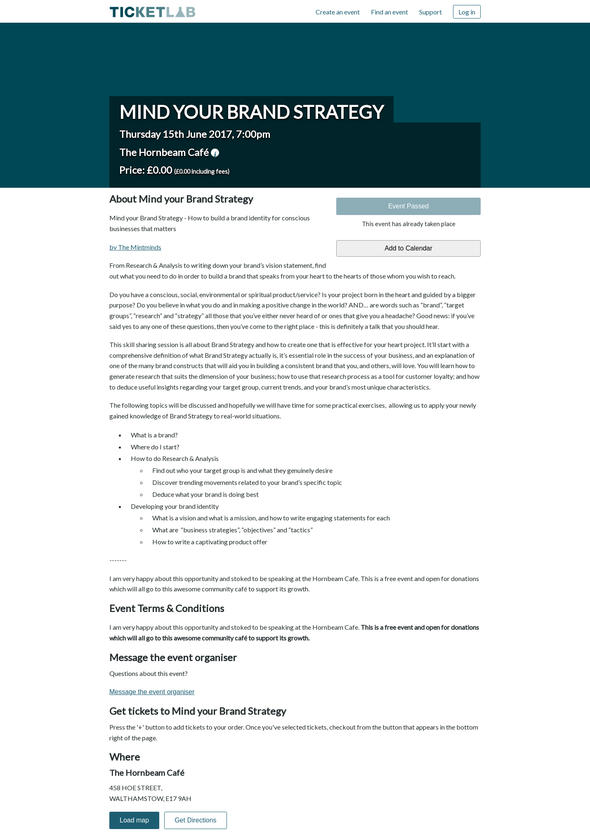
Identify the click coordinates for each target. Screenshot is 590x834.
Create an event (338, 12)
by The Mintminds (135, 247)
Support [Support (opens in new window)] (430, 12)
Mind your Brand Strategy (251, 112)
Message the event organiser (151, 691)
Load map (134, 820)
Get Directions (195, 820)
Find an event (389, 12)
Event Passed (408, 206)
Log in (466, 12)
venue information (215, 153)
